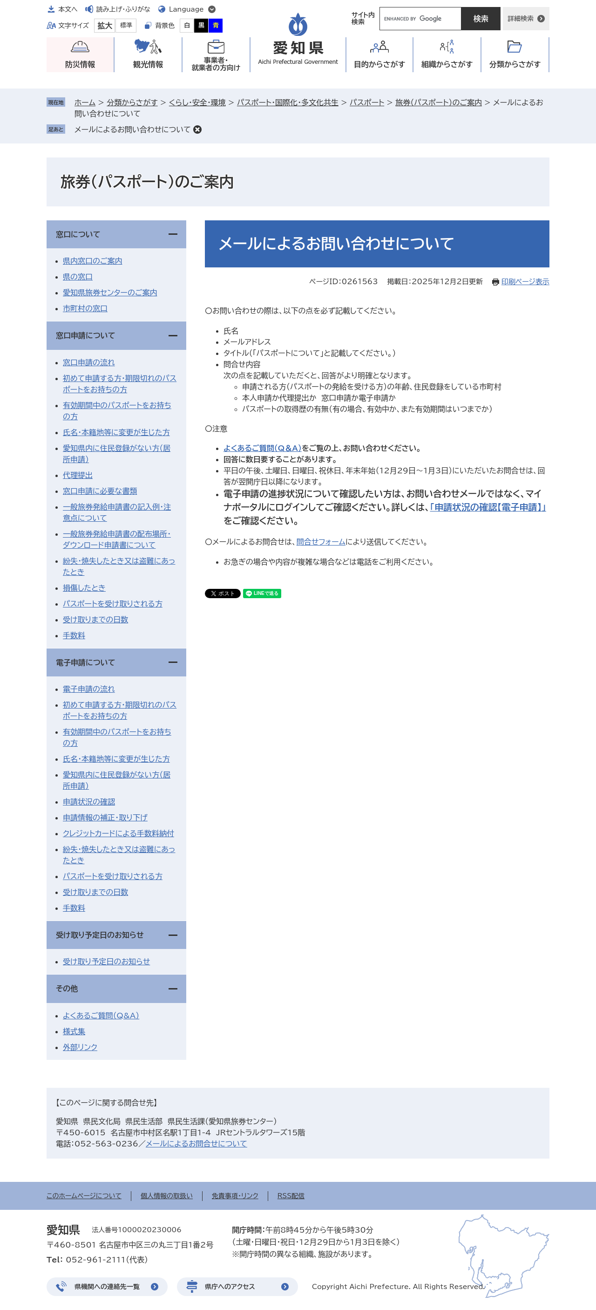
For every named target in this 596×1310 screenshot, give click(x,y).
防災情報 (80, 64)
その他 (67, 988)
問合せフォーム (321, 542)
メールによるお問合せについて (196, 1143)
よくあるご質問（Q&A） (101, 1015)
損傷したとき (84, 588)
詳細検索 (521, 18)
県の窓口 (78, 276)
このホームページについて (84, 1196)
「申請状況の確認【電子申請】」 (488, 507)
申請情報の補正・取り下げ (105, 817)
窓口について (78, 234)
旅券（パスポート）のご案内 (438, 102)
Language (186, 9)
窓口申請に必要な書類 (100, 491)
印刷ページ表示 (525, 281)
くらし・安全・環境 (197, 102)
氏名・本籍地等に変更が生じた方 (116, 432)
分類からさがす (132, 102)
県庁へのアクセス (230, 1286)
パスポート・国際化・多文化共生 (288, 102)
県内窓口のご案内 (92, 261)
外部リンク (80, 1047)
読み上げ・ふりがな (123, 9)
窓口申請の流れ (89, 362)
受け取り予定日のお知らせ (100, 935)
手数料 (74, 635)
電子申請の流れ (89, 689)
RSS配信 (291, 1196)
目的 (380, 64)
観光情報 (148, 64)
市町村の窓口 (85, 308)
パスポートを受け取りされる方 (113, 603)
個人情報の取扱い (167, 1196)
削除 (197, 129)
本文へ (68, 9)
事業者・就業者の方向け (216, 64)
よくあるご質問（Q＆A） (263, 448)
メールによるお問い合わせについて (132, 129)
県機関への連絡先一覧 (107, 1286)
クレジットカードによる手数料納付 (118, 833)
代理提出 (78, 475)
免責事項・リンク (235, 1196)
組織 (447, 64)
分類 (515, 64)
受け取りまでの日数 (95, 619)
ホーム (84, 102)
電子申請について (85, 662)
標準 (126, 25)
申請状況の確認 (89, 801)
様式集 (74, 1031)
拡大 (104, 25)
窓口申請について (85, 335)
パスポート (367, 102)
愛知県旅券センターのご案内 (110, 292)
